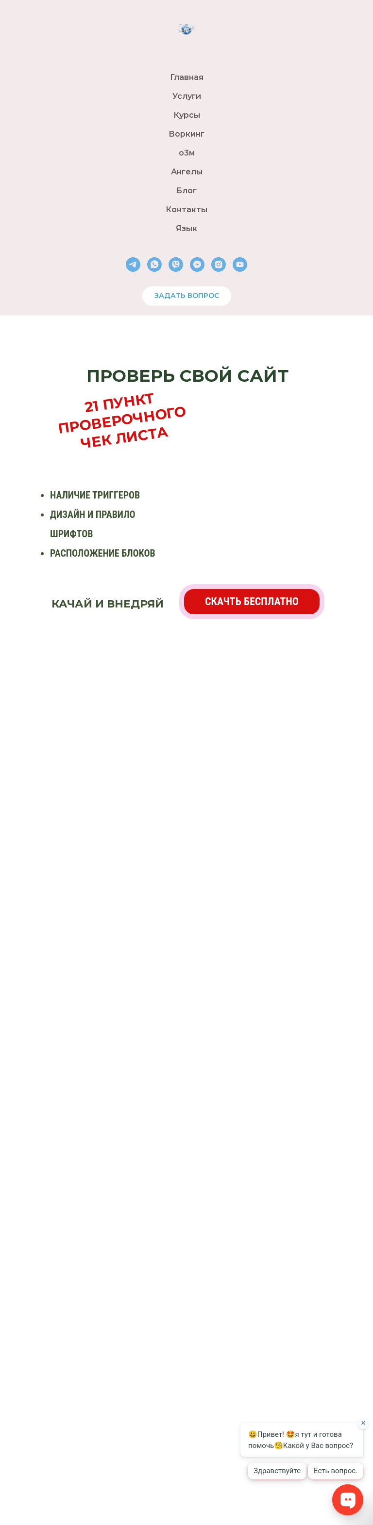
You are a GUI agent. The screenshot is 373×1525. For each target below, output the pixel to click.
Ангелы (187, 171)
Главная (186, 77)
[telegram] (133, 264)
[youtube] (240, 264)
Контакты (186, 209)
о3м (187, 152)
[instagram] (218, 264)
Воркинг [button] (186, 134)
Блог (186, 190)
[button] (251, 601)
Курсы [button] (186, 115)
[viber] (176, 264)
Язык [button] (186, 228)
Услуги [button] (186, 96)
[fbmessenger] (197, 264)
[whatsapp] (154, 264)
